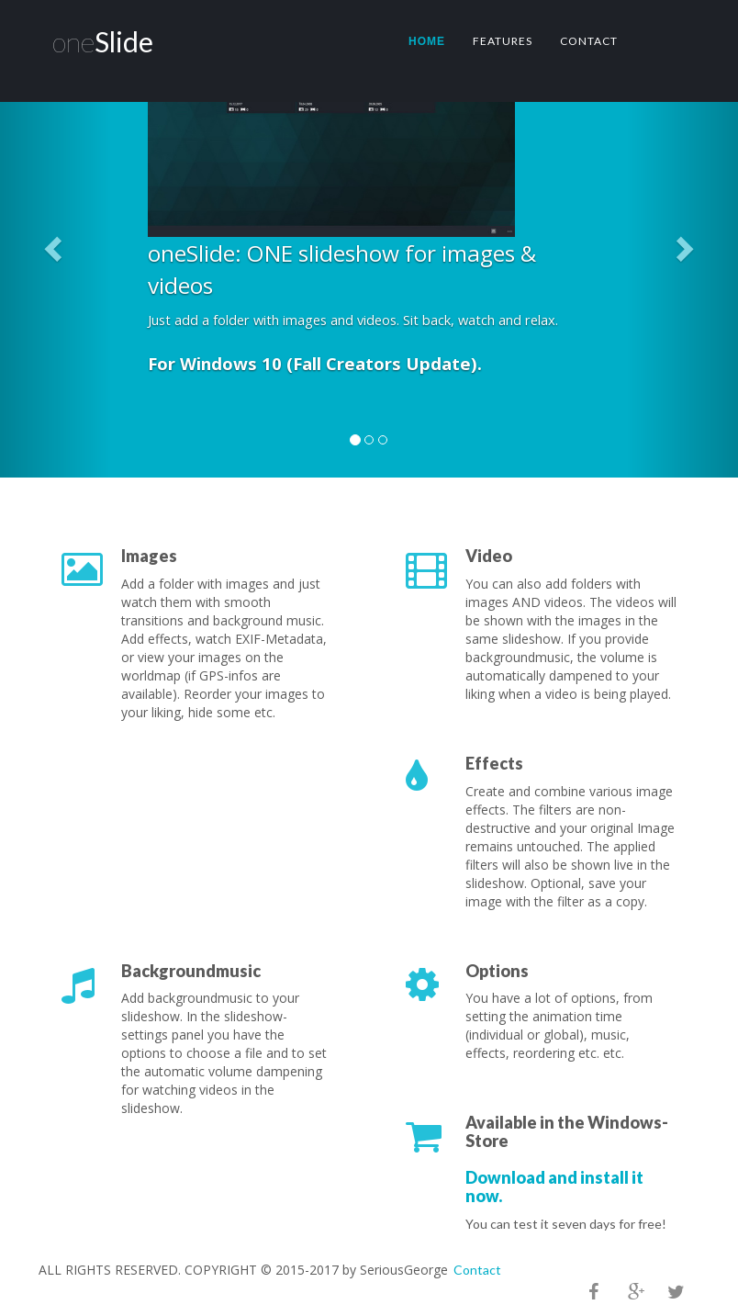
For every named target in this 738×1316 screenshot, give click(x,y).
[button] (55, 248)
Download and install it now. (554, 1186)
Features (502, 41)
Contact (589, 41)
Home (426, 41)
